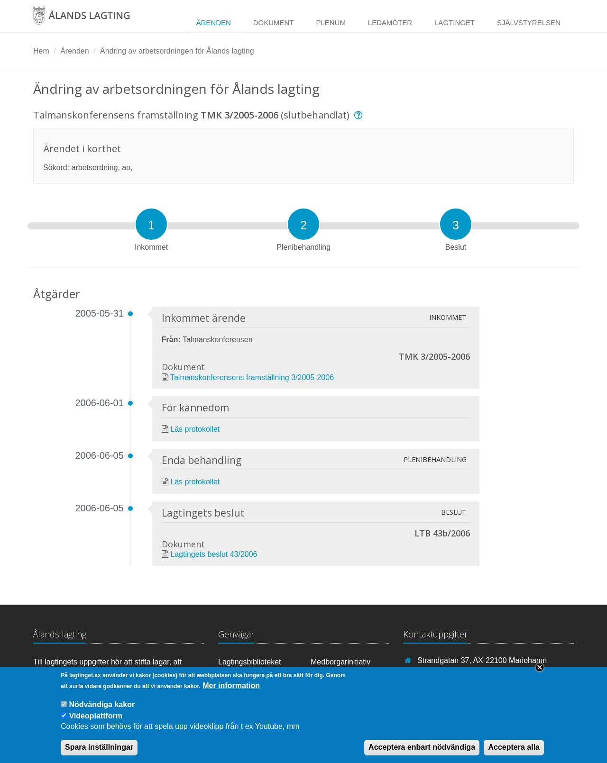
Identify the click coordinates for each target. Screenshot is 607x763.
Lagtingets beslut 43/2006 (213, 554)
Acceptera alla (514, 754)
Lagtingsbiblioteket (249, 662)
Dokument (273, 22)
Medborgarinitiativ (340, 662)
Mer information (231, 692)
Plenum (331, 22)
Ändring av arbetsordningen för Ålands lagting (177, 51)
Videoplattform (95, 722)
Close (539, 674)
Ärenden (213, 22)
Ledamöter (390, 22)
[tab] (151, 224)
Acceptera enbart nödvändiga (421, 754)
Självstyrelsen (529, 22)
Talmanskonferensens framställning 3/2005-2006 (252, 377)
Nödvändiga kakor (102, 711)
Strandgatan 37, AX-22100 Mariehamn (482, 660)
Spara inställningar (99, 754)
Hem (41, 51)
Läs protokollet (195, 429)
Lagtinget (454, 22)
